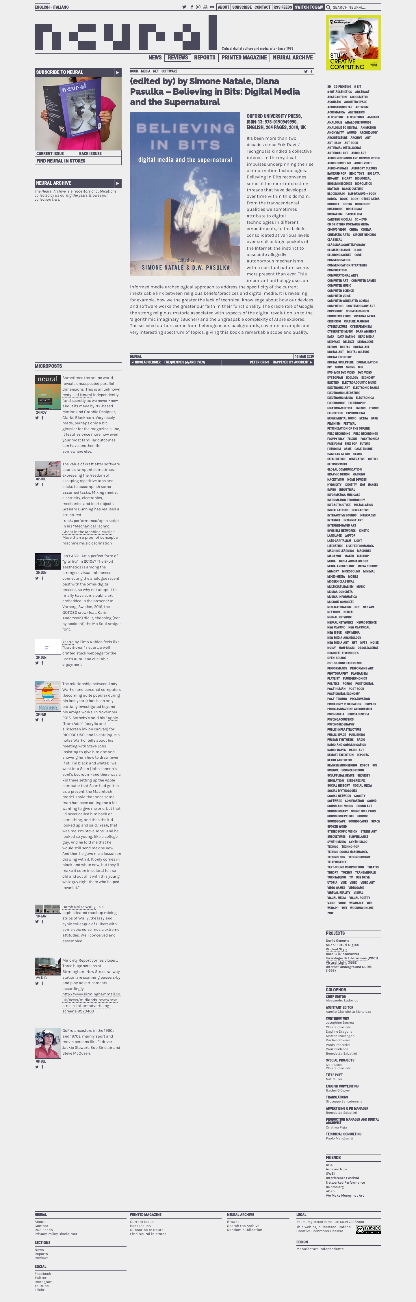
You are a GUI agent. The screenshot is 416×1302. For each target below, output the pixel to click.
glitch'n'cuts (337, 464)
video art (368, 883)
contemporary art (360, 306)
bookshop (362, 204)
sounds (362, 816)
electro (333, 383)
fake (374, 418)
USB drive (362, 877)
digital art (335, 352)
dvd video (365, 372)
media (145, 71)
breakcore (335, 209)
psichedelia (335, 714)
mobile (353, 577)
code (357, 255)
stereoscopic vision (342, 831)
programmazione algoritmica (349, 709)
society (359, 796)
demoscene (365, 342)
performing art (362, 668)
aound (351, 133)
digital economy (339, 357)
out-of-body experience (344, 663)
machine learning (340, 551)
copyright (335, 311)
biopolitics (363, 184)
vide (343, 883)
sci (374, 765)
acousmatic (358, 97)
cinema (366, 230)
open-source (336, 658)
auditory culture (364, 168)
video (353, 883)
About (223, 7)
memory (333, 571)
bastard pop (336, 174)
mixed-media (336, 577)
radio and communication (346, 745)
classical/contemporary (346, 245)
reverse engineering (342, 765)
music (360, 587)
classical (334, 240)
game (347, 449)
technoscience (359, 857)
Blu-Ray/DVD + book (362, 194)
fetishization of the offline (348, 428)
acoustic (334, 102)
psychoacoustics (340, 719)
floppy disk (335, 439)
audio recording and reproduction (353, 158)
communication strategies (347, 265)
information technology (346, 500)
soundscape (336, 821)
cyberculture (337, 327)
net (156, 71)
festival (349, 424)
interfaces (368, 515)
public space (336, 735)
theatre (373, 867)
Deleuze (348, 342)
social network (339, 796)
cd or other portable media (348, 224)
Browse (233, 1221)
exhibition (335, 413)
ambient (373, 117)
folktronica (370, 439)
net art (368, 607)
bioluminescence (339, 184)
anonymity (335, 133)
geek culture (336, 459)
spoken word (337, 827)
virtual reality (338, 893)
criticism (334, 321)
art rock (351, 143)
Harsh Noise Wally (79, 906)
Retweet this (37, 418)
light (358, 541)
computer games (363, 281)
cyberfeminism (361, 327)
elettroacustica (339, 408)
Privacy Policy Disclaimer (56, 1234)
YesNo (68, 641)
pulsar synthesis (340, 740)
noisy (331, 648)
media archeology (340, 566)
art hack (334, 143)
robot (364, 765)
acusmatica (336, 112)
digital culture (358, 352)
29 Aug (41, 978)
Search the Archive (243, 1225)
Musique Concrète (340, 602)
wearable (356, 903)
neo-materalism (339, 607)
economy (368, 378)
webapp (332, 908)
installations (337, 510)
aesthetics (356, 112)
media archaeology (353, 561)
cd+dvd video (336, 230)
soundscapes (358, 821)
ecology (352, 378)
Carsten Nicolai (339, 219)
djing (339, 367)
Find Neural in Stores (60, 161)
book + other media (365, 199)
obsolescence (368, 648)
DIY (329, 367)
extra (363, 418)
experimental (355, 413)
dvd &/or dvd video (341, 372)
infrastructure (339, 505)
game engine (363, 449)
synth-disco (358, 842)
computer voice (338, 296)
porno (347, 684)
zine (330, 913)
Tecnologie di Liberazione (346, 958)
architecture (337, 138)
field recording (338, 434)
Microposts (48, 366)
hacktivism (335, 480)
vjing (331, 903)
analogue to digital (342, 128)
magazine (334, 556)
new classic (336, 627)
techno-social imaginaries (347, 852)
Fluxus (352, 439)
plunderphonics (355, 678)
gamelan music (338, 454)
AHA (329, 1165)
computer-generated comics (348, 301)
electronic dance (366, 388)
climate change (338, 250)
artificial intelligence (344, 148)
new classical (359, 627)
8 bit (357, 87)
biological (363, 178)
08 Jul (41, 1061)
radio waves (336, 750)
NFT (354, 643)
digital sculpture (340, 362)
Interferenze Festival (342, 1178)
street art (369, 831)
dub (360, 367)
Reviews (178, 57)
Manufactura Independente (320, 1249)
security (363, 775)
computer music (339, 286)
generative (357, 459)
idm (362, 485)
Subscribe (242, 7)
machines (364, 551)
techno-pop (350, 847)
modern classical (340, 581)
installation (363, 505)
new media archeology (344, 638)
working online (361, 908)
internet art (353, 520)
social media (362, 786)
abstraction (337, 97)
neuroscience (366, 622)
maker (349, 556)
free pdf (351, 444)
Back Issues (90, 153)
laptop (350, 536)
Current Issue (50, 153)
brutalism (334, 214)
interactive (360, 510)
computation (337, 270)
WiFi (344, 908)
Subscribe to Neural (59, 72)
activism (361, 107)
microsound (351, 571)
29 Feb (41, 714)
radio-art (356, 750)
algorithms (355, 117)
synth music (336, 842)
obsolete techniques (343, 653)
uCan (330, 1191)
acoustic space (355, 102)
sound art (364, 806)
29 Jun (41, 658)
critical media (365, 316)
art (368, 138)
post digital (364, 684)
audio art (358, 153)
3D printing (342, 87)
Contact (263, 7)
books (347, 204)
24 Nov (41, 413)
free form (334, 444)
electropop (356, 403)
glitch (373, 459)
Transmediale (365, 872)
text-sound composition (345, 867)
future (365, 444)
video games (336, 888)
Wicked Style (336, 949)
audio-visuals (337, 168)
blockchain (336, 194)
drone (350, 367)
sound (371, 801)
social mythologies (342, 791)
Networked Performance (345, 1182)
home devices (357, 480)
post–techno (337, 699)
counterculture (339, 316)
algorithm (335, 117)
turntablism (336, 877)
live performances (360, 546)
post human (336, 689)
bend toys (356, 174)
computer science (340, 291)
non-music (346, 648)
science (332, 770)
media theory (368, 566)
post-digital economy (343, 694)
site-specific (356, 781)
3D (329, 87)
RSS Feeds (283, 7)
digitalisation (367, 362)
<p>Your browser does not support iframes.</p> (78, 279)
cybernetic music (340, 331)
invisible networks (341, 531)
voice (342, 903)
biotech (333, 189)
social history (338, 786)
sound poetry (337, 811)
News (154, 57)
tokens (346, 872)
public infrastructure (344, 730)
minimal (369, 571)
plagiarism (359, 674)
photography (337, 674)
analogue (334, 122)
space (375, 821)
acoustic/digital (339, 107)
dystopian (335, 378)
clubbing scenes (339, 255)
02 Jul (41, 479)
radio (361, 740)
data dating (346, 337)
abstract (362, 92)
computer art (337, 281)
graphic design (338, 474)
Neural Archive (293, 57)
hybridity (334, 485)
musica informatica (342, 597)
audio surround (339, 163)
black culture (352, 189)
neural (348, 612)
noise (374, 643)
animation (368, 128)
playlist (333, 678)
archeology (369, 133)
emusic (360, 408)
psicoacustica (358, 714)
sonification (354, 801)
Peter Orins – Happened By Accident (279, 362)
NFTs (363, 643)
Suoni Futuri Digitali (343, 945)
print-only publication (344, 704)
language (334, 536)
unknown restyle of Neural (91, 392)
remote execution (340, 755)
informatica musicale (343, 495)
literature (335, 546)
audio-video (363, 163)
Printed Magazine (244, 57)
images (373, 485)
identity (351, 485)
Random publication (244, 1230)
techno (332, 847)
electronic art (338, 388)
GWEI (330, 1174)
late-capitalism (339, 541)
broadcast (354, 209)
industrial (347, 490)
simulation (335, 781)
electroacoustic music (359, 383)
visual (358, 893)
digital (345, 347)
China (353, 230)
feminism (333, 424)
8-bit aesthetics (339, 92)
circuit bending (364, 235)
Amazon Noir (336, 1169)
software (169, 71)
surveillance (358, 837)
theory (332, 872)
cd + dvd (361, 219)
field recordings (365, 434)
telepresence (337, 862)
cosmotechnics (357, 311)
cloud (358, 250)
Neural (136, 357)
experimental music (341, 418)
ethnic (373, 408)
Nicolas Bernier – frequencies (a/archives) (170, 362)
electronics (336, 403)
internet (333, 520)
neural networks (340, 622)
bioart (347, 178)
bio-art (333, 178)
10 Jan (41, 916)
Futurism (334, 449)
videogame (356, 888)
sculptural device (340, 775)
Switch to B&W (309, 7)
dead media (366, 337)
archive (356, 138)
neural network (339, 617)
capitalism (354, 214)
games (357, 454)
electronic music (340, 398)
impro (331, 490)
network (333, 612)
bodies (332, 199)
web (369, 903)
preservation (360, 699)
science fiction (352, 770)
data (330, 337)
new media (352, 633)
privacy (370, 704)
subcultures (336, 837)
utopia (332, 883)
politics (333, 684)
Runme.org (335, 1187)
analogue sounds (358, 122)
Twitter (41, 1277)
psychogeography (340, 724)
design (332, 347)
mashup (363, 556)
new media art (338, 643)
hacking (359, 474)
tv (351, 877)
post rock (356, 689)
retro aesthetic (339, 760)
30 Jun (41, 573)
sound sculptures (340, 816)
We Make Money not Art (345, 1195)
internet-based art (341, 525)
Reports (204, 57)
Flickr (39, 1290)
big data (373, 174)
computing (335, 306)
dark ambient (366, 331)
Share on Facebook (42, 418)
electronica (365, 398)
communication (338, 260)
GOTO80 (69, 612)
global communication (344, 469)
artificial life (337, 153)
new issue (334, 633)
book (134, 71)
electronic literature (343, 393)
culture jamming (356, 321)
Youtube (42, 1286)
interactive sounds (341, 515)
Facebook (43, 1273)
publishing (357, 735)
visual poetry (359, 898)
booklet (333, 204)
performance (337, 668)
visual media (336, 898)
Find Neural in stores (148, 1234)
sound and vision (340, 806)
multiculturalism (340, 587)
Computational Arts (342, 275)
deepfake (333, 342)
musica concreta (340, 592)
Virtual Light (336, 962)
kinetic (364, 531)
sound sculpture (363, 811)
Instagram (44, 1281)
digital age (361, 347)
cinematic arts (338, 235)
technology (336, 857)
